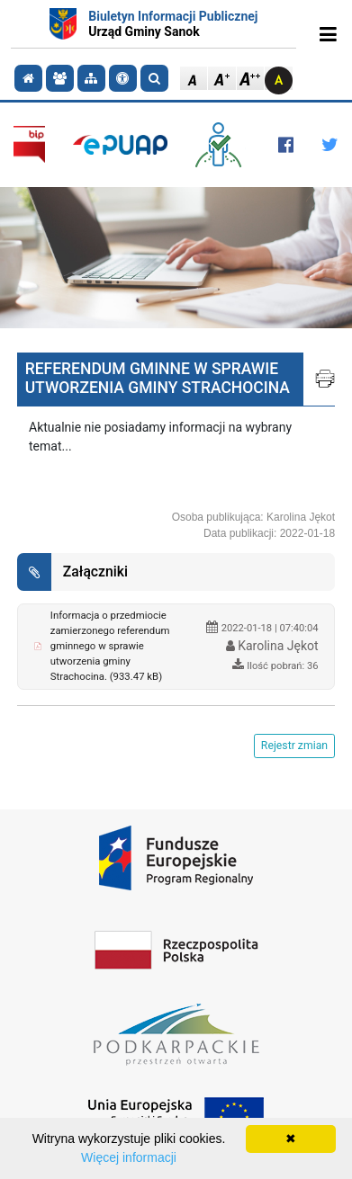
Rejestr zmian (294, 745)
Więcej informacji (128, 1157)
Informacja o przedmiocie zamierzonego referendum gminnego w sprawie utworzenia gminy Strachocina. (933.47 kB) (110, 646)
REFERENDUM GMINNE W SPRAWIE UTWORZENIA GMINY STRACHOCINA (157, 378)
